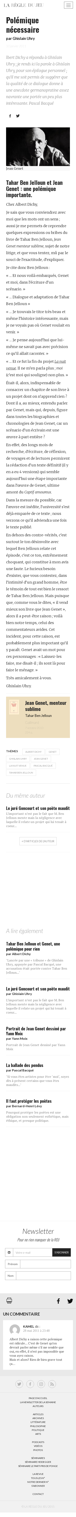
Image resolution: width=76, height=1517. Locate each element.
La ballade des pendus (24, 1065)
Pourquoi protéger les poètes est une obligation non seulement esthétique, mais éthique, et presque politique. (37, 1116)
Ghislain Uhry (24, 38)
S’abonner (38, 1485)
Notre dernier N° (38, 1481)
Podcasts (38, 1442)
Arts (38, 1433)
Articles (38, 1414)
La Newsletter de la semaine (38, 1402)
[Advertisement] (38, 890)
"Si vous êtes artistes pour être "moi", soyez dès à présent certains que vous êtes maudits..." (37, 1080)
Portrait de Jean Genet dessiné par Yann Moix (36, 1031)
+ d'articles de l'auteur (38, 841)
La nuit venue (18, 765)
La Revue (38, 1473)
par (18, 954)
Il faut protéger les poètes (29, 1101)
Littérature (38, 1422)
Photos (38, 1450)
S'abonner (62, 1252)
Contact (38, 1494)
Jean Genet (41, 758)
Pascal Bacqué (43, 765)
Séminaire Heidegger (38, 1461)
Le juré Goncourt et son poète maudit (38, 808)
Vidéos (38, 1445)
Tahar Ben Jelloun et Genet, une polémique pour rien (33, 946)
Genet (53, 751)
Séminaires (38, 1458)
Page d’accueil (38, 1398)
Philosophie (38, 1426)
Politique (38, 1430)
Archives (38, 1418)
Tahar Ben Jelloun (21, 772)
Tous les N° (38, 1478)
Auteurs (38, 1406)
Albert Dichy (33, 751)
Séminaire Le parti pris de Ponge (38, 1466)
